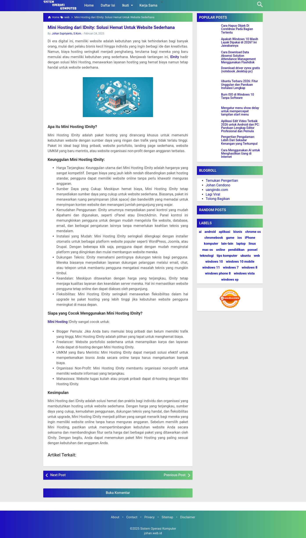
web (257, 256)
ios (239, 238)
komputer (211, 244)
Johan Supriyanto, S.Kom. (67, 33)
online (220, 250)
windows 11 (211, 267)
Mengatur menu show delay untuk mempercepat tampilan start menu (240, 111)
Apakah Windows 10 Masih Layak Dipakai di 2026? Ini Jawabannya (239, 42)
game (230, 238)
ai (200, 232)
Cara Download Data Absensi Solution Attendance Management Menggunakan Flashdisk (238, 57)
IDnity (174, 57)
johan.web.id (153, 533)
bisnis (237, 232)
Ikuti (128, 5)
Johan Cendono (218, 185)
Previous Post (174, 475)
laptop (241, 244)
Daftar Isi (108, 5)
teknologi (207, 256)
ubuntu (245, 256)
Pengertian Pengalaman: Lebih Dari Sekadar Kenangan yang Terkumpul (239, 140)
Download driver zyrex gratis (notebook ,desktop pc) (240, 69)
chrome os (253, 232)
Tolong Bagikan (218, 199)
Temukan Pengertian (222, 180)
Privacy (149, 517)
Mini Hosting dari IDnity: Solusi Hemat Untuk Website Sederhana (111, 27)
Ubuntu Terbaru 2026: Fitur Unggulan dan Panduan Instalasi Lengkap (239, 85)
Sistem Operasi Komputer (158, 529)
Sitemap (167, 517)
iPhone (250, 238)
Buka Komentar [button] (118, 493)
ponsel (252, 250)
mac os (207, 250)
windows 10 (214, 262)
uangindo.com (217, 190)
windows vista (244, 273)
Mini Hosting (58, 322)
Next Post (58, 475)
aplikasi (224, 232)
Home (89, 5)
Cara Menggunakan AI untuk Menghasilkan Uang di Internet (240, 154)
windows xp (230, 279)
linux (252, 244)
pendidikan (236, 250)
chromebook (213, 238)
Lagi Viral (213, 194)
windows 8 (249, 267)
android (210, 232)
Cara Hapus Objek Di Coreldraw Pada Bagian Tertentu (237, 29)
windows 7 (231, 267)
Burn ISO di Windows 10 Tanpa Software (237, 96)
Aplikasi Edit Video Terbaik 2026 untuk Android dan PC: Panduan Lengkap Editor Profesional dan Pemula (240, 126)
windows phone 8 (218, 273)
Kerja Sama (148, 5)
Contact (131, 517)
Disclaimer (187, 517)
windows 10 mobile (240, 262)
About (115, 517)
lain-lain (227, 244)
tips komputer (227, 256)
